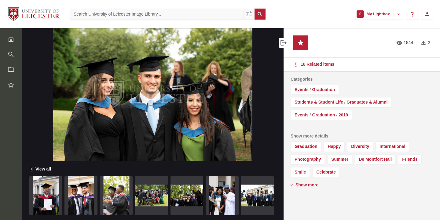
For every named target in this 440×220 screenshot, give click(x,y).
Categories (302, 79)
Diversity (360, 146)
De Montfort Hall (375, 159)
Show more (303, 184)
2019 (343, 114)
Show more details (309, 136)
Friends (410, 159)
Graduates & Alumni (366, 102)
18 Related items (361, 64)
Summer (339, 159)
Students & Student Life (319, 102)
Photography (308, 159)
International (392, 146)
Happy (334, 146)
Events (302, 89)
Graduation (323, 89)
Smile (300, 172)
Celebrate (326, 172)
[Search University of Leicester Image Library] (156, 14)
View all (40, 169)
